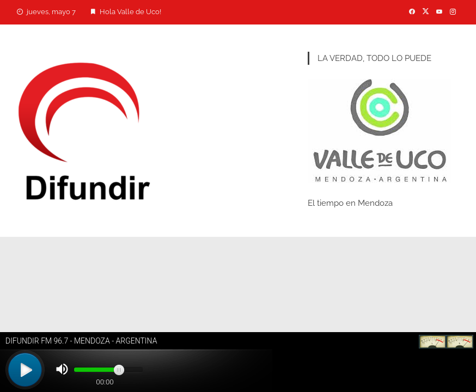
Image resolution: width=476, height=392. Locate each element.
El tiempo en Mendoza (350, 203)
